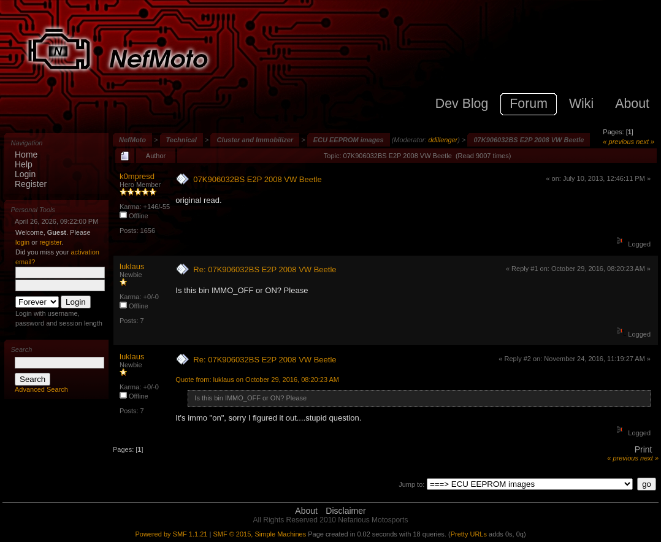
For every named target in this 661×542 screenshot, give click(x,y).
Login (25, 174)
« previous (618, 141)
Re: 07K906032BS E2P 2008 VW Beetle (264, 269)
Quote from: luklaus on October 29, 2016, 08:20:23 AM (257, 379)
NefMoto (132, 139)
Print (643, 449)
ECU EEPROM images (348, 139)
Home (26, 154)
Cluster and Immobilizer (254, 139)
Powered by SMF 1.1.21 (171, 534)
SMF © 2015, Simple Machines (259, 534)
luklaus (132, 266)
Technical (181, 139)
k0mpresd (137, 176)
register (50, 242)
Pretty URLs (469, 534)
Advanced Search (41, 389)
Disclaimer (345, 511)
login (22, 242)
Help (23, 164)
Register (31, 184)
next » (645, 141)
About (306, 511)
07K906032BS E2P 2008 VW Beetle (528, 139)
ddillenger (443, 139)
